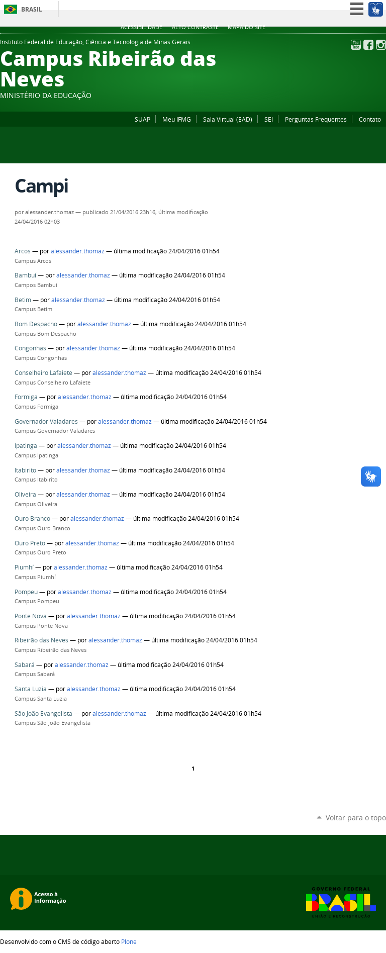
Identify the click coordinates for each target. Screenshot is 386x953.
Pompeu (26, 592)
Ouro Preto (30, 543)
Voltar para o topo (356, 817)
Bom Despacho (36, 324)
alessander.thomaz (78, 251)
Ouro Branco (32, 518)
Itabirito (25, 470)
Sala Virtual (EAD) (227, 119)
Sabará (25, 664)
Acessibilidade (141, 27)
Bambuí (25, 275)
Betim (23, 300)
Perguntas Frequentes (316, 119)
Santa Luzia (31, 689)
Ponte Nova (31, 616)
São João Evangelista (43, 713)
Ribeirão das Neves (41, 640)
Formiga (26, 397)
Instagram (381, 45)
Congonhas (30, 348)
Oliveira (25, 494)
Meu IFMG (176, 119)
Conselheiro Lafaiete (43, 372)
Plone (129, 941)
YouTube (356, 45)
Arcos (23, 251)
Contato (370, 119)
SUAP (142, 119)
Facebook (368, 45)
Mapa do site (246, 27)
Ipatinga (26, 445)
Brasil (31, 9)
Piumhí (24, 567)
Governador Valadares (46, 421)
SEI (268, 119)
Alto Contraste (195, 27)
